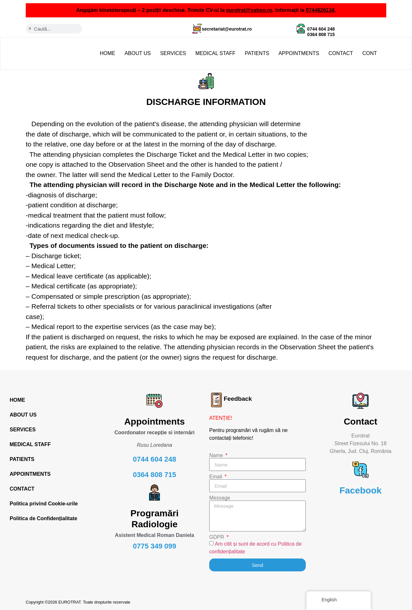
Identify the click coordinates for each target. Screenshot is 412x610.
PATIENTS (257, 53)
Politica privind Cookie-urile (44, 503)
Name (216, 455)
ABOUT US (138, 53)
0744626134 (320, 10)
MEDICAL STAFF (215, 53)
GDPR (217, 537)
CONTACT (341, 53)
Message (219, 498)
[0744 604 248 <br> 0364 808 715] (300, 28)
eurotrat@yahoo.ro (249, 10)
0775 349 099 (154, 546)
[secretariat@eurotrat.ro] (197, 28)
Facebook (361, 490)
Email (216, 476)
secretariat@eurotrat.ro (227, 29)
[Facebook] (360, 470)
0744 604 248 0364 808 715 (321, 31)
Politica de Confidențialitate (43, 518)
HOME (107, 53)
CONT (369, 53)
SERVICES (173, 53)
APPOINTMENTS (298, 53)
